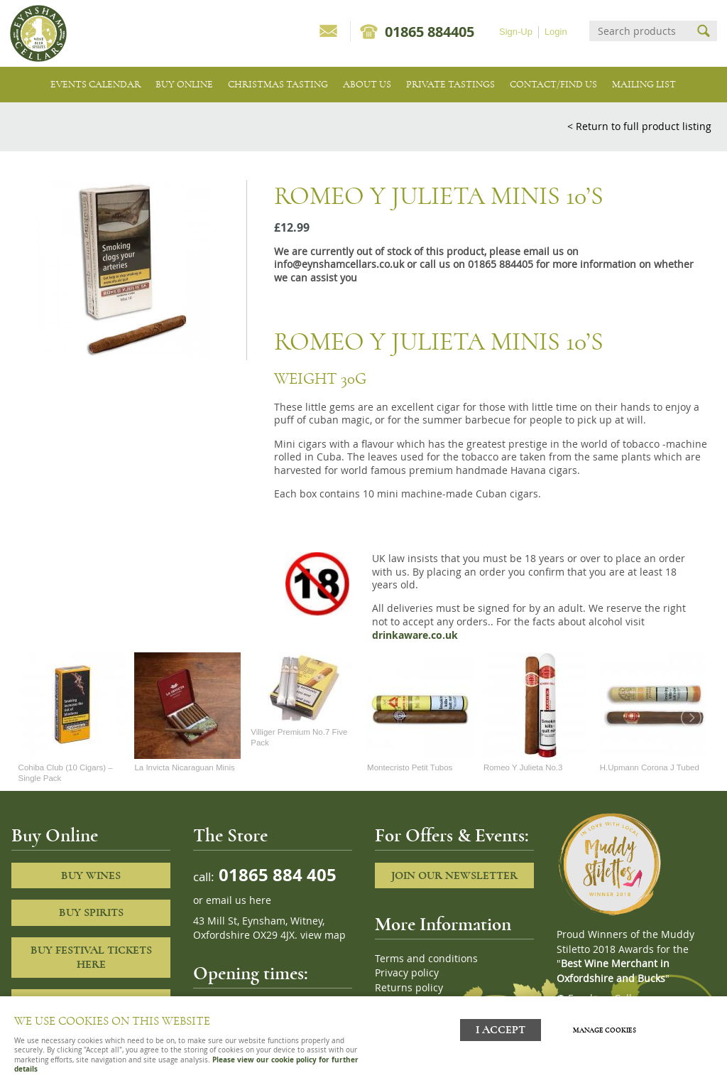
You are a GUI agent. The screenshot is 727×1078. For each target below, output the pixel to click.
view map (323, 935)
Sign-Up (515, 31)
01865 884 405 (275, 874)
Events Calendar (95, 84)
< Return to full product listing (639, 126)
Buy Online (184, 84)
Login (556, 31)
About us (367, 84)
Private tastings (450, 84)
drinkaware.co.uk (415, 635)
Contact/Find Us (553, 84)
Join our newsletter (454, 875)
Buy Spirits (91, 912)
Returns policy (409, 987)
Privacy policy (407, 972)
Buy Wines (91, 875)
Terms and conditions (426, 958)
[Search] (640, 31)
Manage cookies (604, 1030)
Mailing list (644, 84)
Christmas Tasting (278, 84)
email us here (238, 900)
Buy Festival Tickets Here (91, 957)
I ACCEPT (500, 1030)
